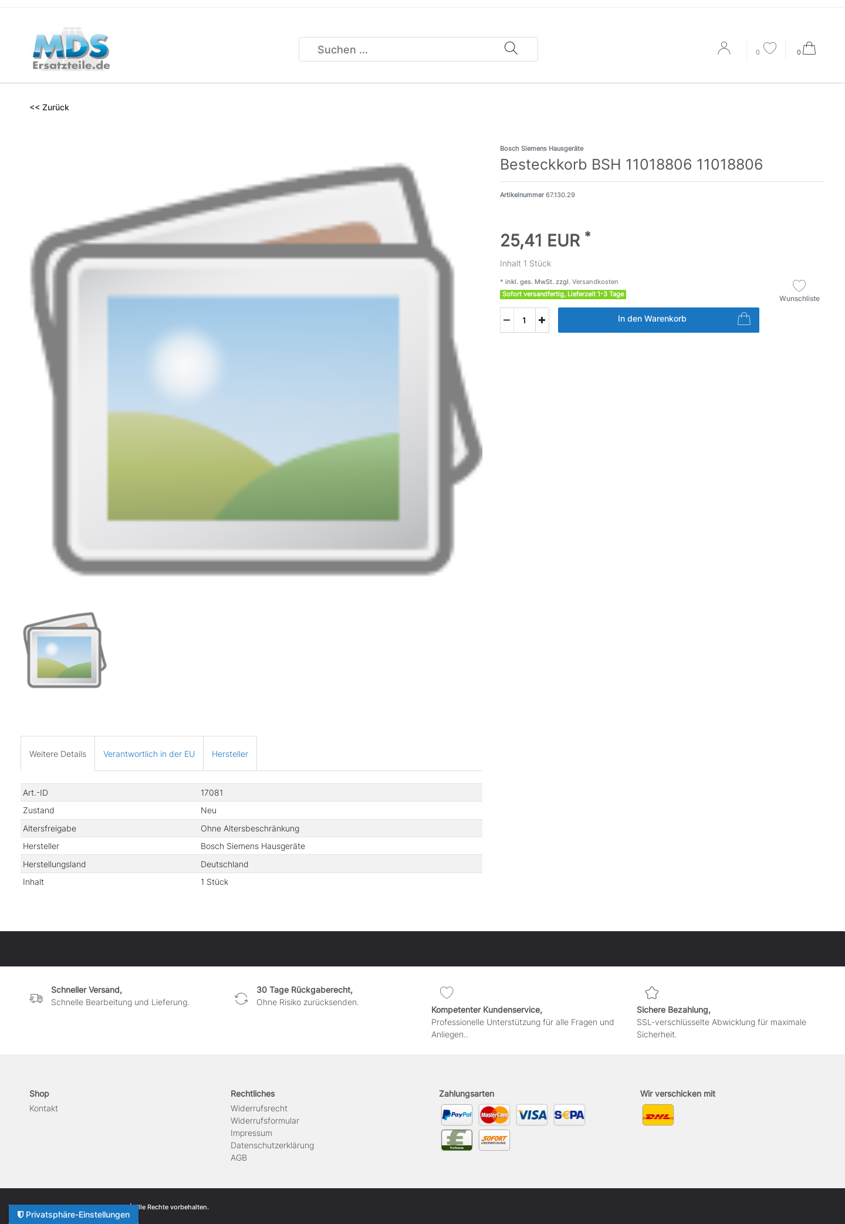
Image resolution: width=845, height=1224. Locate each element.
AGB (239, 1157)
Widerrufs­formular (265, 1120)
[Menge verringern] (507, 320)
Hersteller (230, 754)
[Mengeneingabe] (517, 320)
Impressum (251, 1133)
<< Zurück (49, 107)
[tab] (58, 753)
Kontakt (43, 1108)
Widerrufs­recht (259, 1108)
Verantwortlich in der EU (149, 754)
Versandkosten (594, 282)
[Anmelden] (725, 52)
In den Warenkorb (684, 320)
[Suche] (511, 49)
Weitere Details (57, 754)
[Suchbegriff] (402, 49)
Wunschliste (799, 291)
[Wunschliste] (766, 49)
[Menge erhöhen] (542, 320)
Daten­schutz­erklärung (272, 1145)
